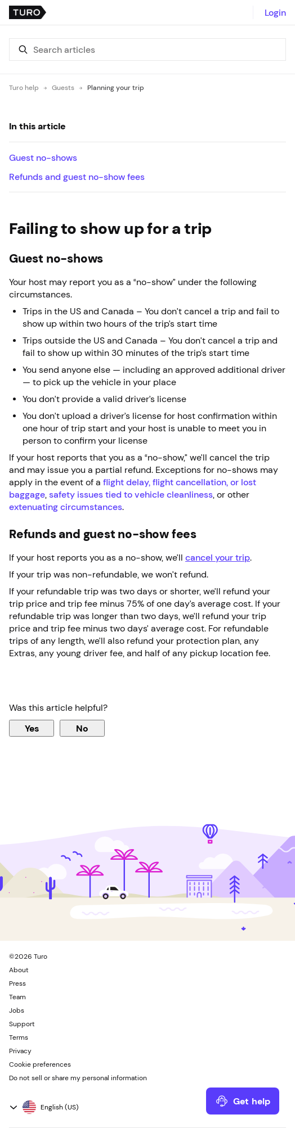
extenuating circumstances (65, 507)
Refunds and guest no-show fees (77, 177)
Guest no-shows (43, 157)
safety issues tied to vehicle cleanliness (131, 494)
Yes (32, 728)
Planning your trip (115, 88)
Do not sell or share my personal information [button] (78, 1078)
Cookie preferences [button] (40, 1064)
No (82, 728)
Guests (63, 88)
